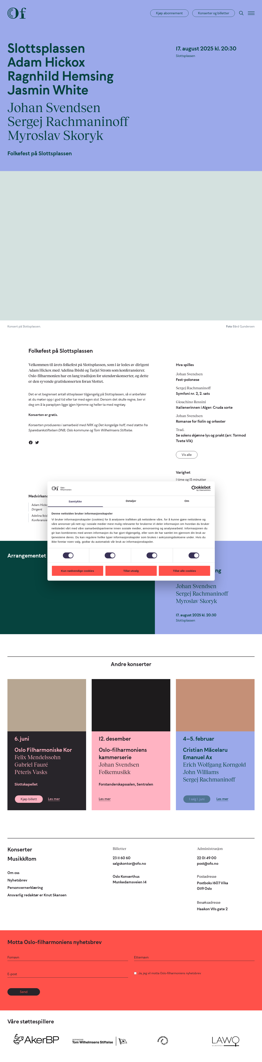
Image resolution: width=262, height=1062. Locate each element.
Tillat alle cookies (184, 570)
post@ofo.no (207, 863)
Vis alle (187, 455)
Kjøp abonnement (169, 13)
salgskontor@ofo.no (129, 863)
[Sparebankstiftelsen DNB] (163, 1040)
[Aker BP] (36, 1040)
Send (24, 992)
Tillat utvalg (131, 570)
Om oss (13, 873)
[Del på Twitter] (37, 442)
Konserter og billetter (213, 13)
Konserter (19, 849)
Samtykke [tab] (75, 501)
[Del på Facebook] (30, 442)
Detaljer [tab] (131, 500)
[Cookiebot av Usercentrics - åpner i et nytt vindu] (194, 488)
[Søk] (241, 13)
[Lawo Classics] (226, 1040)
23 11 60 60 (122, 858)
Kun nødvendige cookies (77, 570)
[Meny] (251, 13)
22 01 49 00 (206, 858)
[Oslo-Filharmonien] (16, 13)
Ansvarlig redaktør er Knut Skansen (37, 895)
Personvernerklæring (25, 888)
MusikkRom (21, 859)
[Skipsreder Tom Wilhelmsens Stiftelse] (99, 1040)
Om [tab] (186, 500)
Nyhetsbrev (17, 880)
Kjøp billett (29, 799)
